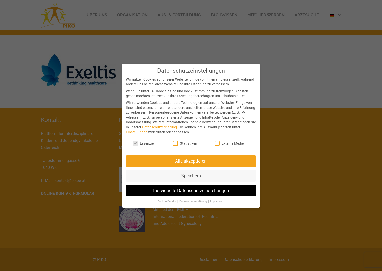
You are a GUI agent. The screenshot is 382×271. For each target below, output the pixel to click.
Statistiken (185, 143)
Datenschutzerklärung (159, 127)
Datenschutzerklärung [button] (194, 201)
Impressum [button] (217, 201)
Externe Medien (230, 143)
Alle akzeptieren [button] (191, 161)
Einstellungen (137, 131)
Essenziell (144, 143)
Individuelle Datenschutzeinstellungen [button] (191, 190)
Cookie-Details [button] (167, 201)
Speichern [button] (191, 176)
